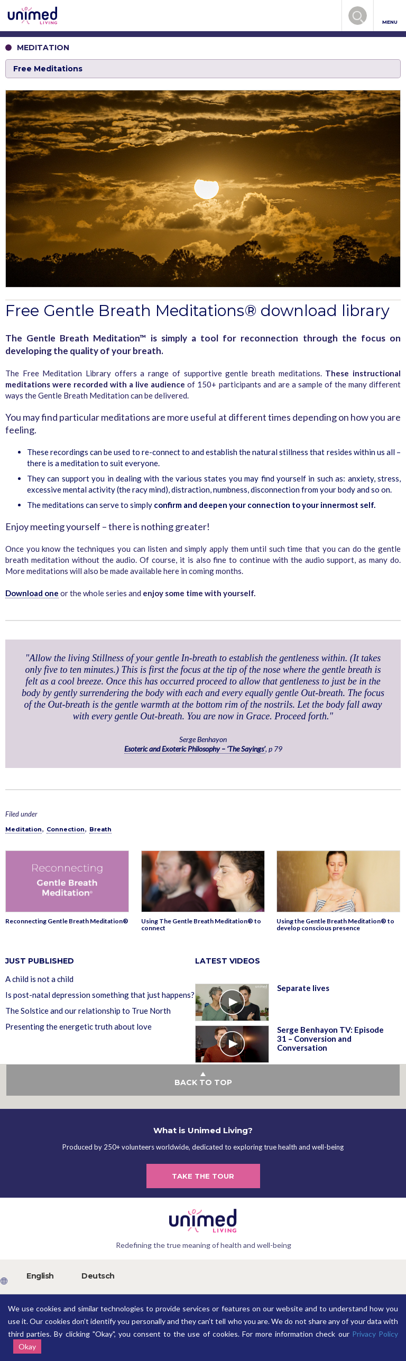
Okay (27, 1346)
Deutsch (98, 1276)
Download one (32, 593)
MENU (390, 16)
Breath (100, 829)
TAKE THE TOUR (203, 1176)
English (40, 1276)
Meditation (23, 829)
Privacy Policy (375, 1333)
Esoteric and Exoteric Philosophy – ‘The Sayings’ (194, 748)
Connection (66, 829)
